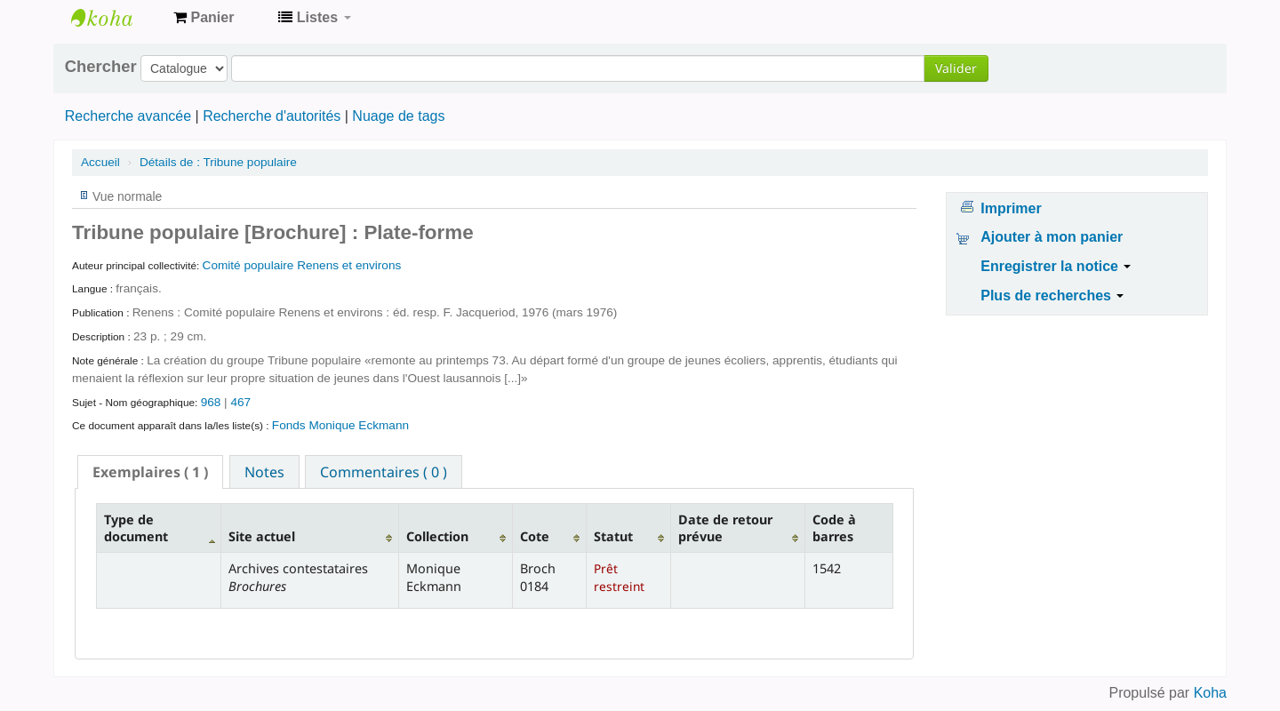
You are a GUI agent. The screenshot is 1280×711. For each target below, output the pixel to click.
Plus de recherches (1052, 295)
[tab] (150, 472)
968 (211, 402)
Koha (1210, 692)
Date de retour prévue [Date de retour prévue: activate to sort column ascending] (725, 528)
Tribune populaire (218, 162)
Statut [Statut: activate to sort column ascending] (613, 536)
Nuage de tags (398, 116)
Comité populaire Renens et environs (302, 265)
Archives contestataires (115, 18)
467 (240, 402)
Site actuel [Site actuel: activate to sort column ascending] (261, 536)
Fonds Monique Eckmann (340, 425)
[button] (203, 18)
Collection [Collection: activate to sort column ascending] (437, 536)
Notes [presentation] (264, 472)
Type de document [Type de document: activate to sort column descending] (136, 528)
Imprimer (1010, 208)
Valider (956, 68)
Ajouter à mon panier (1051, 236)
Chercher (101, 67)
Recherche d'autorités (271, 116)
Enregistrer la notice (1055, 266)
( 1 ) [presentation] (150, 472)
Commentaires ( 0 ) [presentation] (383, 472)
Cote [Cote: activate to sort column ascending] (534, 536)
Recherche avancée (128, 116)
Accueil (100, 162)
